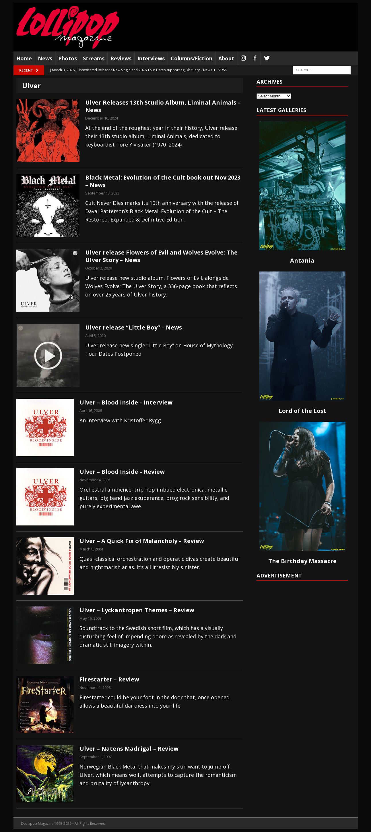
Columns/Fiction (191, 58)
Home (24, 58)
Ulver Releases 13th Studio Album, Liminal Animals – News (163, 106)
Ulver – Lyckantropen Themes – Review (136, 610)
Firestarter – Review (109, 679)
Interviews (151, 58)
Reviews (120, 58)
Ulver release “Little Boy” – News (133, 327)
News (45, 58)
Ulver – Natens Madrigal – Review (128, 748)
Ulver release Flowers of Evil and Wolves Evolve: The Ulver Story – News (161, 256)
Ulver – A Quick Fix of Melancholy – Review (141, 541)
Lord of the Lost (302, 411)
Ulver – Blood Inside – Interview (125, 402)
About (226, 58)
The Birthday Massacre (302, 561)
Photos (67, 58)
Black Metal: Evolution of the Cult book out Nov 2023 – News (162, 181)
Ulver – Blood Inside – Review (122, 471)
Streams (93, 58)
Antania (302, 260)
